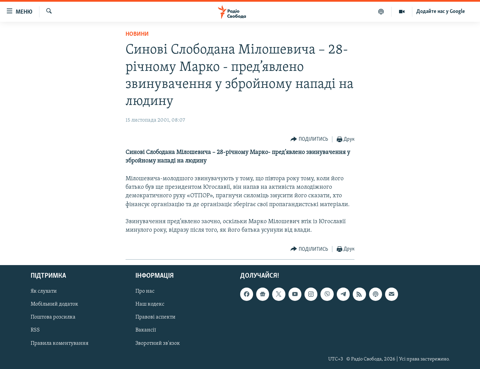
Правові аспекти (155, 317)
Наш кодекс (149, 304)
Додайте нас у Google (440, 11)
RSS (35, 330)
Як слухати (44, 291)
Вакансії (145, 330)
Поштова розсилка (53, 317)
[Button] (309, 139)
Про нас (144, 291)
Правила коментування (59, 343)
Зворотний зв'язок (157, 343)
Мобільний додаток (54, 304)
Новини (137, 34)
